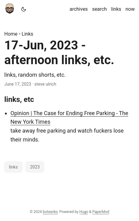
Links (27, 34)
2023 (35, 167)
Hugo (83, 212)
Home (10, 34)
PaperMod (100, 212)
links (13, 167)
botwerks (50, 212)
